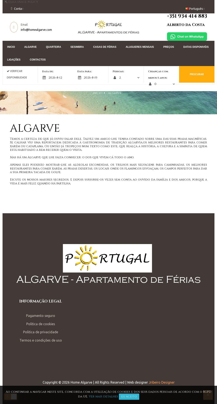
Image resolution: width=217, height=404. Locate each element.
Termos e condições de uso (45, 339)
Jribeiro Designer (162, 381)
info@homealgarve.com (42, 29)
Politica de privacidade (44, 331)
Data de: (54, 71)
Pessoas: (118, 71)
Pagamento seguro (44, 314)
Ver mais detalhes (103, 396)
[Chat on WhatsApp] (181, 36)
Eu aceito (129, 396)
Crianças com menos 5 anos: (155, 74)
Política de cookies (44, 322)
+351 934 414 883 (181, 16)
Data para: (88, 71)
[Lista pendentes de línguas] (189, 9)
